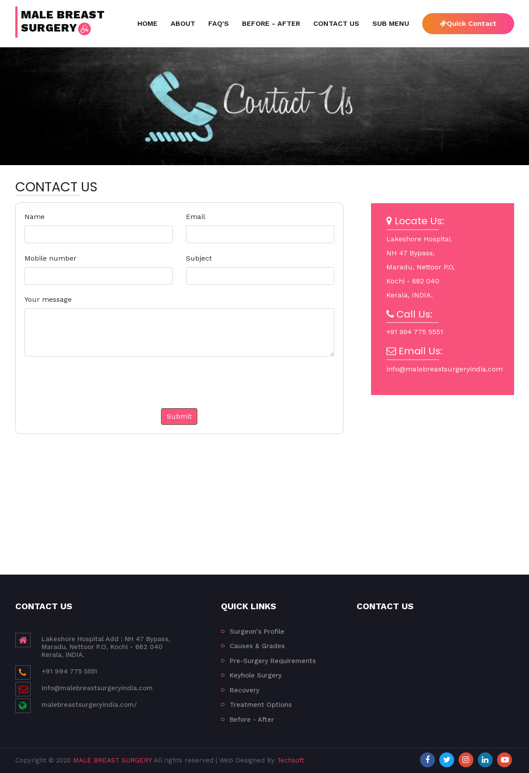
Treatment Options (261, 705)
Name (35, 216)
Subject (199, 258)
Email (195, 216)
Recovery (244, 690)
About (183, 23)
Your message (48, 299)
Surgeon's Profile (257, 631)
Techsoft (290, 760)
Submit (179, 416)
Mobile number (51, 258)
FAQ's (218, 23)
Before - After (271, 23)
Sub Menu (390, 23)
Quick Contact (468, 23)
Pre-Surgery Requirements (273, 661)
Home (147, 23)
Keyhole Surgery (256, 675)
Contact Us (336, 23)
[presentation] (97, 391)
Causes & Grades (257, 646)
